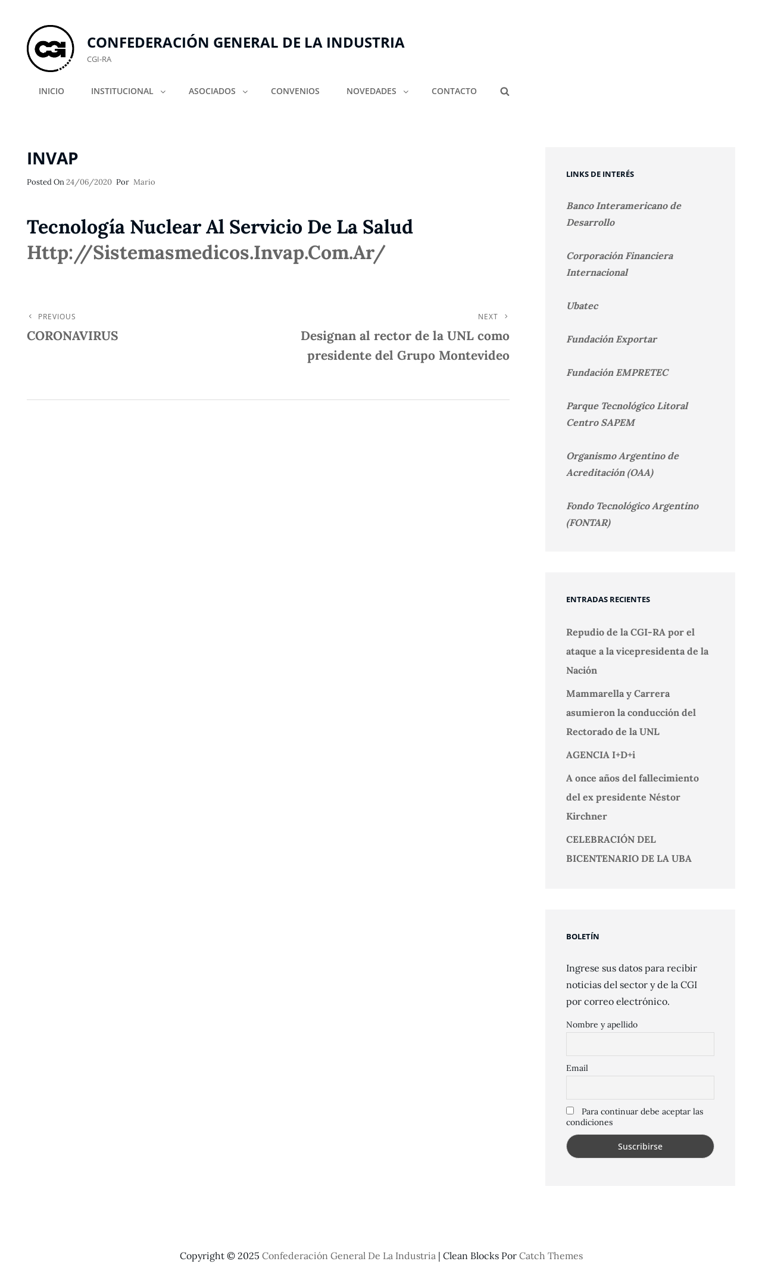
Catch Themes (551, 1256)
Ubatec (582, 306)
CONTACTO (454, 90)
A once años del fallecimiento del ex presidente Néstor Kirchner (632, 797)
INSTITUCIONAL (129, 90)
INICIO (51, 90)
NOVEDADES (378, 90)
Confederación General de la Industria (246, 42)
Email (577, 1068)
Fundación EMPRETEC (617, 372)
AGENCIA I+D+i (600, 755)
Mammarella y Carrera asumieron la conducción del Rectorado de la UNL (631, 712)
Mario (144, 182)
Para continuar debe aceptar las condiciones (634, 1117)
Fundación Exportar (611, 339)
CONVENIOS (295, 90)
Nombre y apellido (602, 1024)
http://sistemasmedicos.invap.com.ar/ (206, 252)
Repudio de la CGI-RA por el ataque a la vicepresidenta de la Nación (637, 651)
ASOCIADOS (219, 90)
